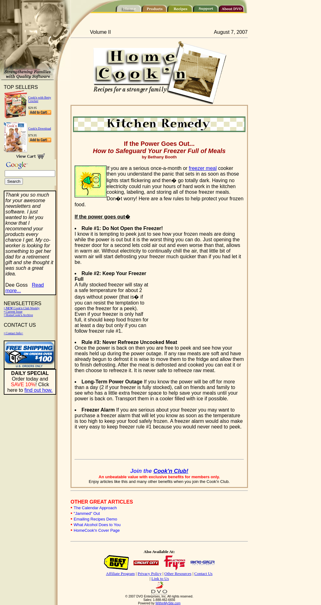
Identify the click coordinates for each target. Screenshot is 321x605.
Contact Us (203, 573)
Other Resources (177, 573)
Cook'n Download (39, 128)
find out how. (38, 390)
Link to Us (160, 578)
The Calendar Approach (95, 507)
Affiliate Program (120, 573)
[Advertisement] (197, 298)
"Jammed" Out (87, 513)
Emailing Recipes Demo (95, 519)
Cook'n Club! (170, 471)
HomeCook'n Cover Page (97, 530)
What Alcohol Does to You (97, 524)
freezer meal (203, 168)
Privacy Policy (149, 573)
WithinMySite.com (168, 603)
